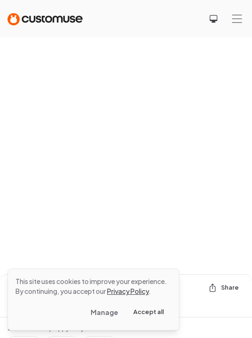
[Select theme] (213, 18)
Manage (104, 312)
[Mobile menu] (237, 19)
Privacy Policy (128, 291)
